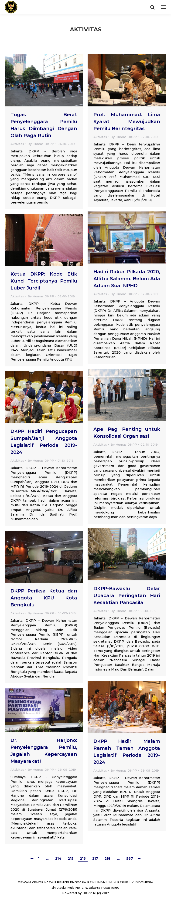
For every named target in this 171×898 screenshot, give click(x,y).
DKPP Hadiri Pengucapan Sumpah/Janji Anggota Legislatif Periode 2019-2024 (43, 441)
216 (83, 858)
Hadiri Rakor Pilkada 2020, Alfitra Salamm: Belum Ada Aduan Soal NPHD (126, 278)
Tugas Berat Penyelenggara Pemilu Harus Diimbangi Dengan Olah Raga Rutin (43, 125)
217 (95, 858)
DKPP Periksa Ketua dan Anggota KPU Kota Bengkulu (43, 598)
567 (129, 858)
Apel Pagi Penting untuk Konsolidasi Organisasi (126, 432)
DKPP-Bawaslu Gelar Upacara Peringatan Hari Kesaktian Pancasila (126, 595)
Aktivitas (17, 144)
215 (70, 858)
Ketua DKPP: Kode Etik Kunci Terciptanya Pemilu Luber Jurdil (43, 281)
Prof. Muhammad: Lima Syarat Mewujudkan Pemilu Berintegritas (126, 121)
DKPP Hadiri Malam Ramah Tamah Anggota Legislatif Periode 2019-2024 (126, 751)
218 (107, 858)
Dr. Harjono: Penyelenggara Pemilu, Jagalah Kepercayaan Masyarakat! (43, 750)
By (40, 144)
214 (58, 858)
